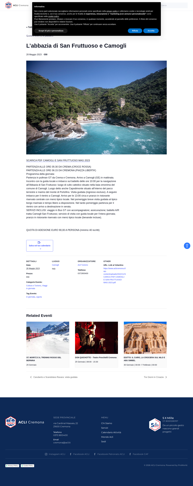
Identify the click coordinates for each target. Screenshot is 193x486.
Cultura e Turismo (33, 286)
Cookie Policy (28, 465)
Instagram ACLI (55, 454)
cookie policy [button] (53, 16)
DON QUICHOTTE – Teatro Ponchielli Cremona (95, 357)
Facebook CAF (138, 454)
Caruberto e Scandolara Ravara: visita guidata (55, 377)
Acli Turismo (83, 265)
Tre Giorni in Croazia (154, 377)
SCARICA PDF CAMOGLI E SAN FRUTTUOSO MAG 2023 (58, 160)
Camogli (55, 265)
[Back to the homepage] (16, 5)
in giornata (30, 297)
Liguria (39, 297)
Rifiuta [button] (135, 31)
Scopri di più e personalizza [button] (51, 31)
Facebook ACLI (79, 454)
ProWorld (182, 465)
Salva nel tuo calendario (39, 246)
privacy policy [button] (112, 11)
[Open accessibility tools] (187, 246)
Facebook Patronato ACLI (109, 454)
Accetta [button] (151, 31)
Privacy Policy (13, 465)
